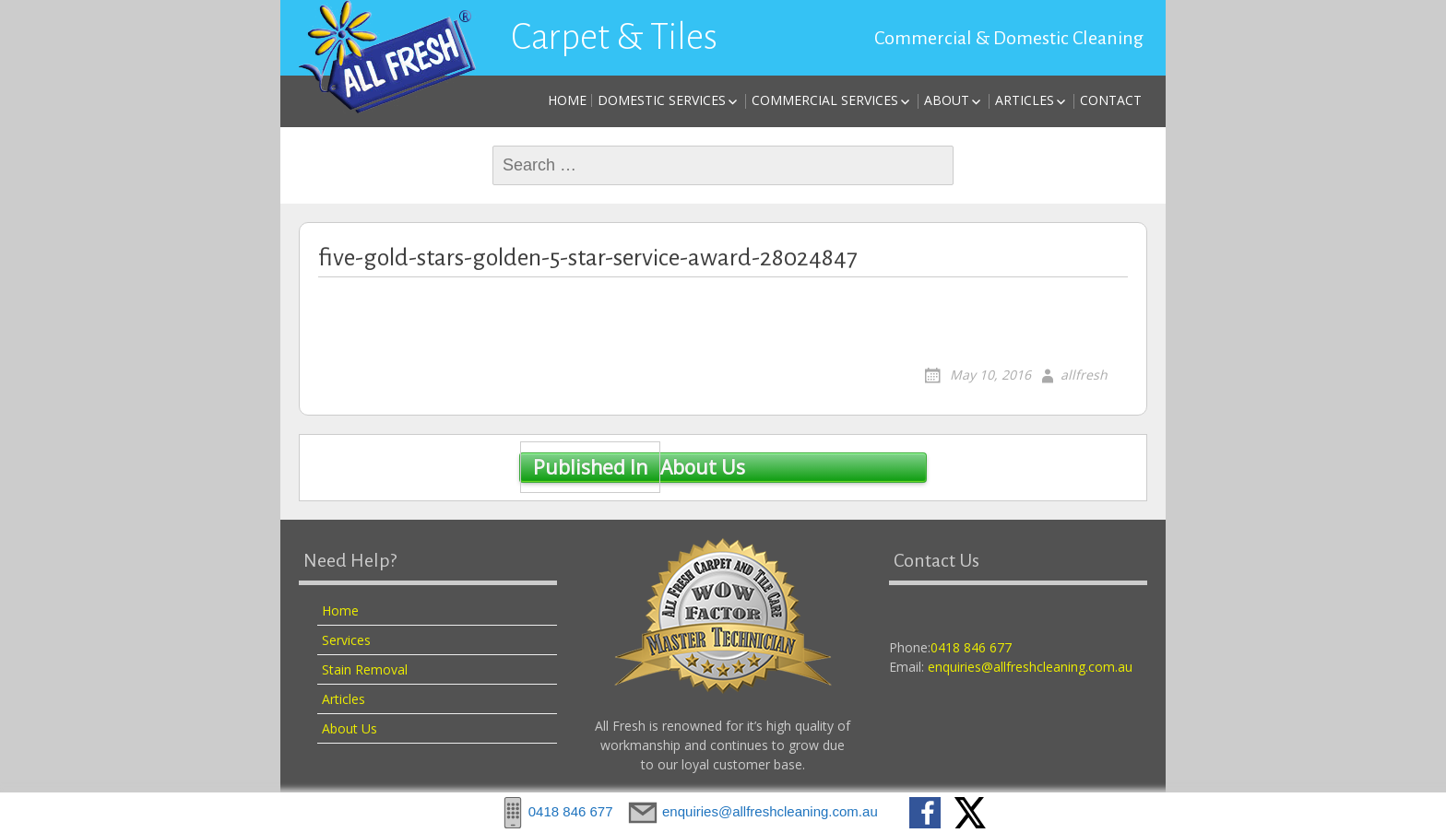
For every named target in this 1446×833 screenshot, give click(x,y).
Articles (1024, 100)
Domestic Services (662, 100)
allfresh (1084, 374)
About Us (632, 468)
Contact (1111, 100)
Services (346, 640)
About (946, 100)
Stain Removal (365, 669)
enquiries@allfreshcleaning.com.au (1030, 666)
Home (567, 100)
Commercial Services (825, 100)
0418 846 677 (971, 647)
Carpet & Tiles (614, 37)
